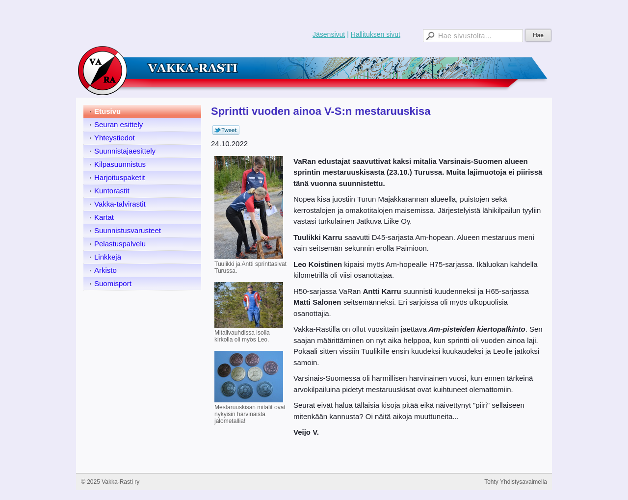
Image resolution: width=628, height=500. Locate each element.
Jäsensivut (329, 34)
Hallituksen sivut (375, 34)
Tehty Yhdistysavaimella (515, 481)
